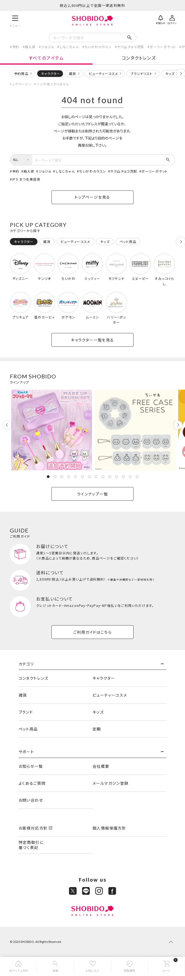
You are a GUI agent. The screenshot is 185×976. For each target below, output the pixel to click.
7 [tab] (89, 476)
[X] (73, 891)
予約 (15, 46)
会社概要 (100, 766)
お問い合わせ (31, 800)
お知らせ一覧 (31, 766)
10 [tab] (109, 476)
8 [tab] (96, 476)
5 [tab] (75, 476)
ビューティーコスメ (103, 73)
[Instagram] (99, 891)
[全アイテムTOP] (18, 966)
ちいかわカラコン (98, 46)
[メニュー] (15, 20)
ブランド (26, 712)
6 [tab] (82, 476)
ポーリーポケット (163, 46)
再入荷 (30, 46)
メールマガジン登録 (110, 783)
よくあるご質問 (32, 783)
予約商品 (21, 73)
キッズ (170, 73)
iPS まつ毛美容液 (26, 179)
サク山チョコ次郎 (130, 46)
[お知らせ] (161, 19)
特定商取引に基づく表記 (31, 844)
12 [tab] (123, 476)
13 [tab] (130, 476)
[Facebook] (112, 891)
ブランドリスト (141, 73)
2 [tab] (55, 476)
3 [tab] (61, 476)
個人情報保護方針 (109, 828)
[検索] (55, 966)
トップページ (19, 84)
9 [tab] (103, 476)
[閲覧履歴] (129, 966)
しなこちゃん (69, 46)
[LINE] (86, 891)
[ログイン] (172, 19)
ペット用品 (28, 729)
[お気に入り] (92, 966)
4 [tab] (68, 476)
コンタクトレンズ (139, 57)
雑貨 (72, 73)
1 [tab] (48, 476)
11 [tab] (116, 476)
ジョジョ (47, 46)
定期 (96, 729)
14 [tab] (137, 476)
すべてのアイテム (46, 57)
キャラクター (103, 678)
